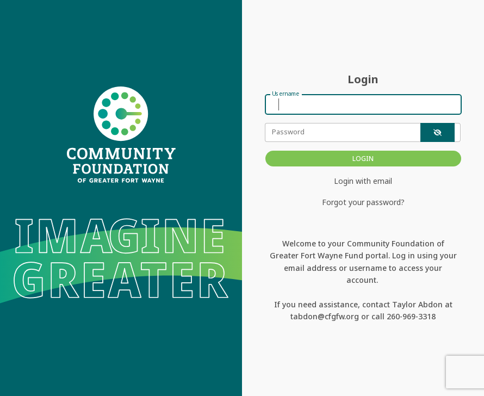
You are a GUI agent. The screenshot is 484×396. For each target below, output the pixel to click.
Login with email (363, 181)
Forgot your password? (363, 202)
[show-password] (437, 132)
